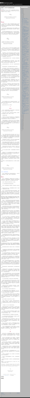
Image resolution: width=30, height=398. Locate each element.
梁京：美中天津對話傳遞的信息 (24, 40)
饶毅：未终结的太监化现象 (24, 78)
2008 (21, 128)
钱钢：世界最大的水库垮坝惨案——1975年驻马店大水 (25, 75)
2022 (21, 12)
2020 (21, 119)
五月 (22, 115)
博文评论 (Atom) (3, 394)
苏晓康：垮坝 (23, 112)
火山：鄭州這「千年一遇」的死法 (25, 107)
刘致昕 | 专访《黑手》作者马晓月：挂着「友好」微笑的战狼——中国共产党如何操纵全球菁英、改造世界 (25, 30)
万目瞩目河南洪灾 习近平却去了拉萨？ (25, 98)
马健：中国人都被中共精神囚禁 (24, 62)
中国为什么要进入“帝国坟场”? (24, 20)
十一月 (22, 14)
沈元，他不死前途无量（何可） (24, 57)
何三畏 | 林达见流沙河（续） (24, 45)
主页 (1, 396)
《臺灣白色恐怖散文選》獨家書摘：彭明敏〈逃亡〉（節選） (25, 47)
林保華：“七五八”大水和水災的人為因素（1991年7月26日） (25, 84)
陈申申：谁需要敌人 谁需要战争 (25, 18)
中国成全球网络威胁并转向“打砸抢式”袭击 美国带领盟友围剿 (25, 95)
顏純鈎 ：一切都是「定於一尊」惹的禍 (25, 105)
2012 (21, 125)
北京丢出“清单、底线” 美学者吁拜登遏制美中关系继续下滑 (25, 29)
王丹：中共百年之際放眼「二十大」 (25, 93)
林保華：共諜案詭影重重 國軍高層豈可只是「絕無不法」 (25, 34)
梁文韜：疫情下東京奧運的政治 (24, 35)
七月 (22, 17)
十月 (22, 15)
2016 (21, 122)
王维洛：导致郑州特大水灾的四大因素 (25, 97)
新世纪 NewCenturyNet (6, 2)
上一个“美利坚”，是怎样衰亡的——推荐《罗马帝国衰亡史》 (25, 91)
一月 (22, 118)
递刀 (22, 25)
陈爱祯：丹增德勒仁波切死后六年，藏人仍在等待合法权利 (25, 74)
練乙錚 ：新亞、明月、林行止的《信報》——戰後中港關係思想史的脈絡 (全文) (25, 22)
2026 (21, 9)
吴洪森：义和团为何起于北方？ (24, 53)
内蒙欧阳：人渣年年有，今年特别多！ (25, 59)
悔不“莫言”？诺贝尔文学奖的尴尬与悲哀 (25, 109)
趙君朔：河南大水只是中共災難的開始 (25, 51)
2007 (21, 129)
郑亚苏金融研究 (2, 9)
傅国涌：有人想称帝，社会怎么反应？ (25, 76)
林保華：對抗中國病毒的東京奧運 (25, 38)
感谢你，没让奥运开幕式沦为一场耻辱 (25, 41)
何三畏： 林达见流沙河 (24, 55)
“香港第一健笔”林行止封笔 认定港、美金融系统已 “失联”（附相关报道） (25, 33)
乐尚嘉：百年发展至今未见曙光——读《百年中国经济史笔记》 (25, 88)
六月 (22, 114)
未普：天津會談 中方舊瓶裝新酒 (25, 37)
